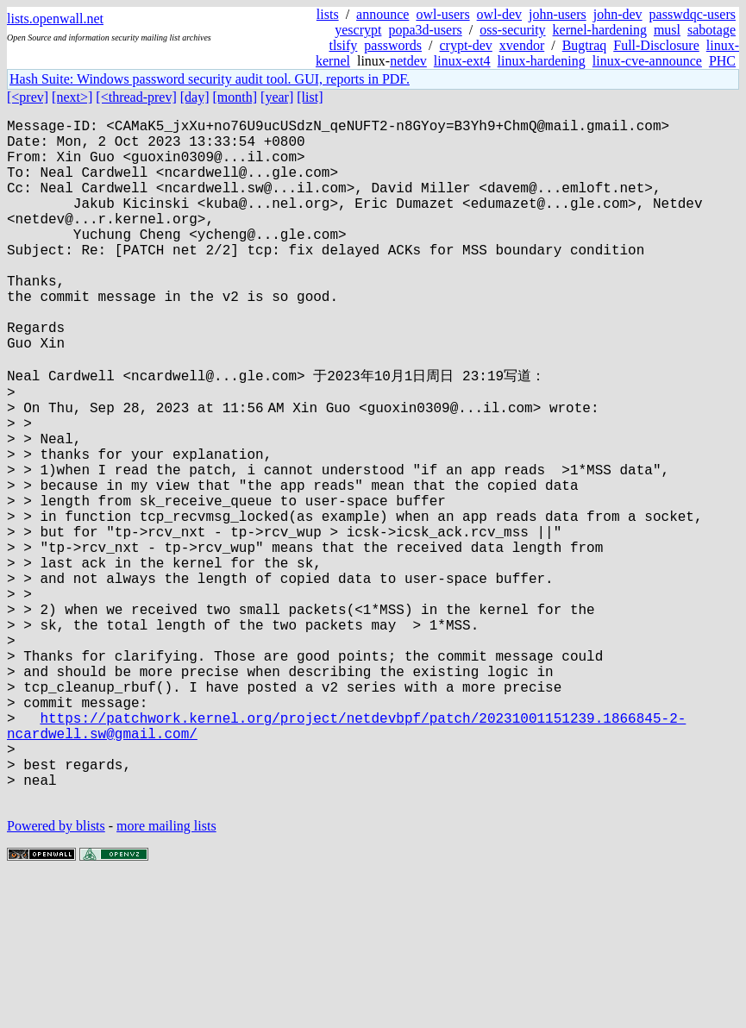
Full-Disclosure (656, 45)
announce (382, 14)
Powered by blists (56, 975)
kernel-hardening (600, 29)
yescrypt (358, 29)
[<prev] (27, 97)
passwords (393, 45)
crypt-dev (465, 45)
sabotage (711, 29)
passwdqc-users (692, 14)
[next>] (72, 97)
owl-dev (499, 14)
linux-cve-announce (647, 60)
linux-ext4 (462, 60)
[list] (310, 97)
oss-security (512, 29)
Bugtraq (584, 45)
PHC (722, 60)
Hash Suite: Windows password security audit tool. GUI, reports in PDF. (209, 79)
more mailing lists (166, 975)
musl (667, 29)
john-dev (618, 14)
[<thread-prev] (136, 97)
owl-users (442, 14)
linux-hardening (542, 60)
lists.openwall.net (55, 18)
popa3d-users (424, 29)
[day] (195, 97)
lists (328, 14)
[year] (276, 97)
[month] (235, 97)
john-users (557, 14)
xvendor (521, 45)
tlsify (343, 45)
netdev (408, 60)
